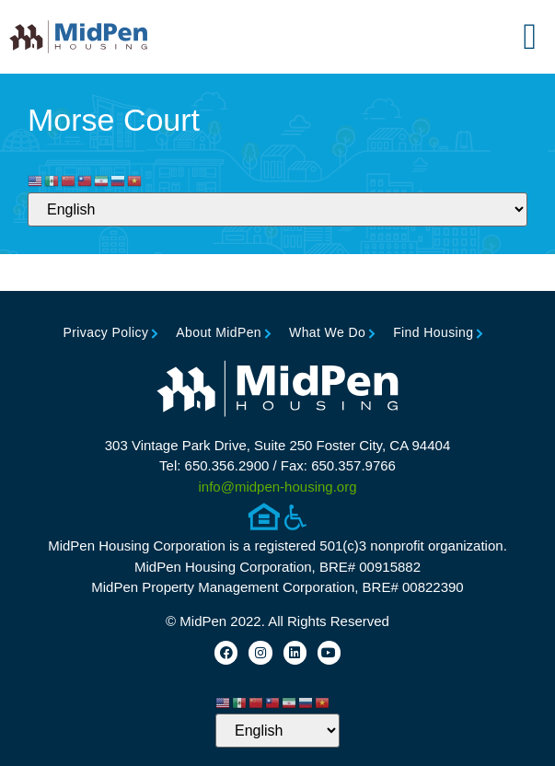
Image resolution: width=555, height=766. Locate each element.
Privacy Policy (106, 332)
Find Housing (433, 332)
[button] (530, 36)
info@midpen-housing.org (278, 486)
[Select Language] (277, 209)
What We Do (327, 332)
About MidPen (218, 332)
